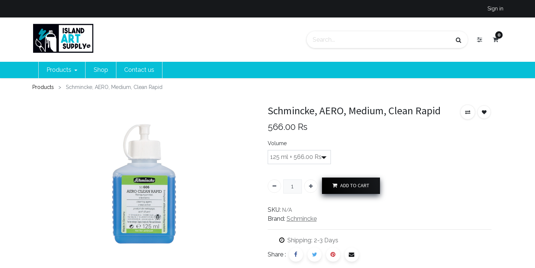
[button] (467, 112)
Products (43, 87)
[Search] (458, 39)
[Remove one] (274, 186)
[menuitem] (100, 70)
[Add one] (311, 186)
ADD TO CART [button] (350, 185)
